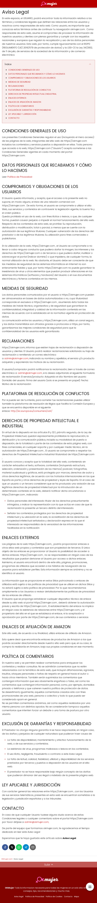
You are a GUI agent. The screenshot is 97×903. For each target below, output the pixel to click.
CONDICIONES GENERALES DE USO (24, 69)
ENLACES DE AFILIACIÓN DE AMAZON (24, 102)
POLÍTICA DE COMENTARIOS (21, 106)
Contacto (68, 896)
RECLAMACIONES (16, 85)
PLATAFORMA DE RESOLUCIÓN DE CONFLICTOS (29, 89)
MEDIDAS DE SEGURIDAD (19, 81)
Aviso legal (18, 896)
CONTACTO (13, 118)
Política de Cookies (54, 896)
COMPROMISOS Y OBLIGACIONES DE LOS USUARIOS (32, 77)
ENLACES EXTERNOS (17, 97)
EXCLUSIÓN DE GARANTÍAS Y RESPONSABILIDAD (29, 110)
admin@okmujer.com (30, 373)
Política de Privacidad (19, 176)
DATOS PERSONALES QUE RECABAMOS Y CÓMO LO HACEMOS (36, 73)
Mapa (76, 896)
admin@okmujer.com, (16, 358)
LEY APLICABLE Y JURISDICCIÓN (22, 114)
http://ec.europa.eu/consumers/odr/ (31, 411)
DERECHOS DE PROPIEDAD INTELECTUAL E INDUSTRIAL (32, 93)
